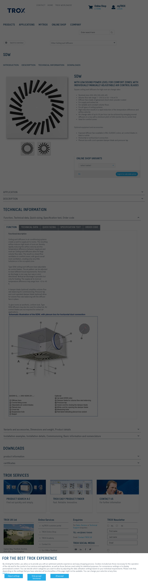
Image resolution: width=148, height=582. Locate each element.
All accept (60, 576)
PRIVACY (6, 573)
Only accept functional (36, 577)
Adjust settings (14, 576)
